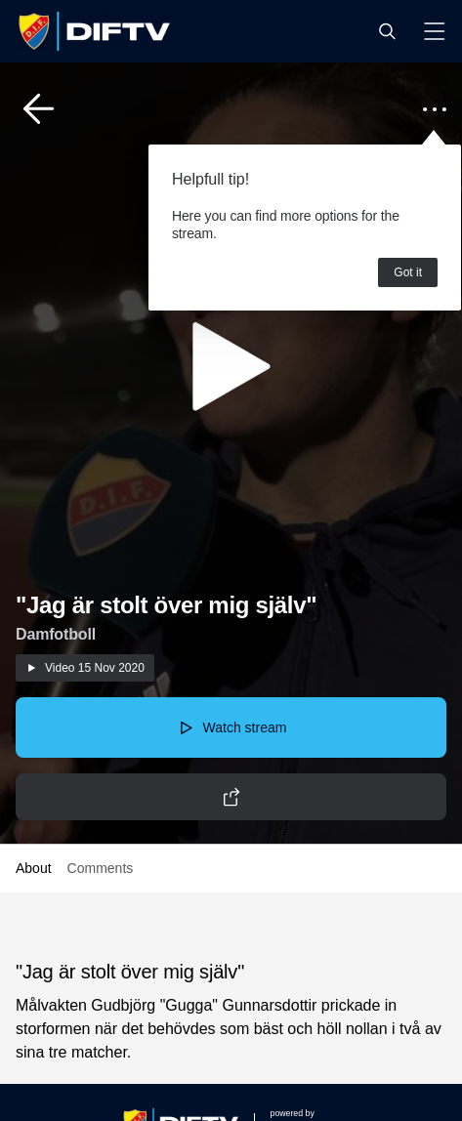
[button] (386, 31)
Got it (408, 272)
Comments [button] (100, 868)
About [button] (34, 868)
